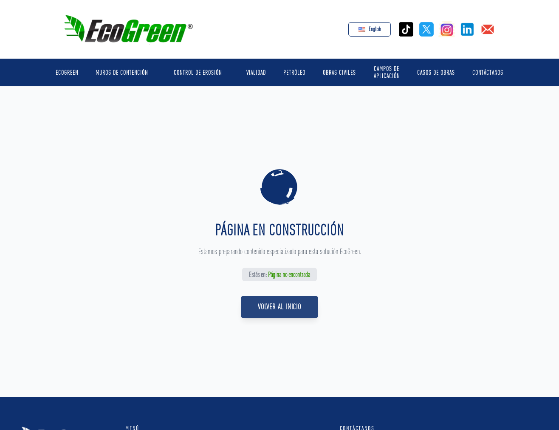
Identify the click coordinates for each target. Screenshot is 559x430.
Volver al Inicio (279, 311)
